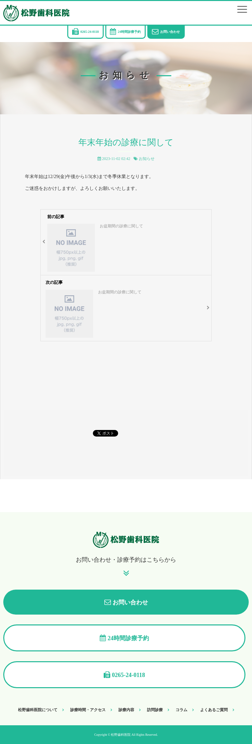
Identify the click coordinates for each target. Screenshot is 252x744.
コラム (181, 710)
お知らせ (147, 158)
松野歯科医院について (37, 710)
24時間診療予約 (129, 32)
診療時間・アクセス (88, 710)
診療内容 (126, 710)
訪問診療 (155, 710)
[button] (242, 9)
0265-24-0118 (89, 32)
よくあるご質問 (214, 710)
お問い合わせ (170, 32)
